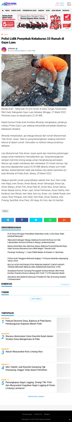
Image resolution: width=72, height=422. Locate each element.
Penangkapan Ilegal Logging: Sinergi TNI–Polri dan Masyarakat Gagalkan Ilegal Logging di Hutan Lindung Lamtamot (30, 385)
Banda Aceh (16, 10)
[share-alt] (7, 220)
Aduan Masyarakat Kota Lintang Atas (24, 351)
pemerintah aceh (29, 10)
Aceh (48, 10)
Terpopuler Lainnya (36, 397)
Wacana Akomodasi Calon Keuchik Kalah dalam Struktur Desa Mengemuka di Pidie (29, 337)
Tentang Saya (27, 414)
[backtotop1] (70, 419)
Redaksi (47, 414)
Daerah (41, 10)
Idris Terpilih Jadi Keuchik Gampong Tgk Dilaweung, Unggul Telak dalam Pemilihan (26, 368)
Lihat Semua (36, 299)
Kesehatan (67, 10)
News (7, 10)
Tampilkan (65, 284)
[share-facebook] (21, 220)
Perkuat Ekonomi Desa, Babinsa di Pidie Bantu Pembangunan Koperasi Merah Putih (28, 322)
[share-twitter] (36, 220)
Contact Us (38, 414)
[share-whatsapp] (50, 220)
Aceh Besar (56, 10)
